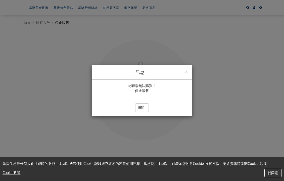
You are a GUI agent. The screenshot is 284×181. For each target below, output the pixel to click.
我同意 (273, 173)
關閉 (142, 107)
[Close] (186, 71)
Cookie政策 (11, 172)
